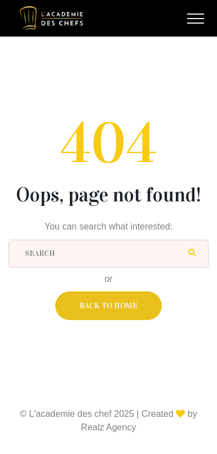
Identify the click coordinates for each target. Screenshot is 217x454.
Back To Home (108, 306)
